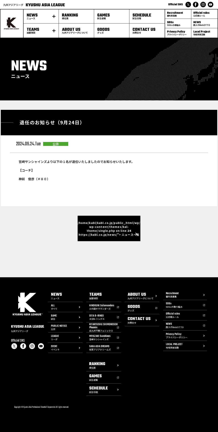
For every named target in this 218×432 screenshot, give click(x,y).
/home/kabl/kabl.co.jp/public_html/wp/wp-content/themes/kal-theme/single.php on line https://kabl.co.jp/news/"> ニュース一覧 (109, 228)
